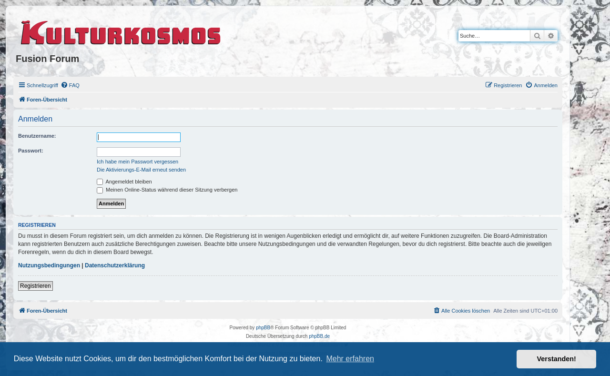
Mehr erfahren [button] (350, 359)
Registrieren (35, 286)
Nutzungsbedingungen (49, 265)
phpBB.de (319, 336)
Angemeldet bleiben (124, 181)
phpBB (263, 327)
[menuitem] (70, 85)
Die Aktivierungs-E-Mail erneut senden (141, 170)
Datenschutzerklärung (115, 265)
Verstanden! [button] (556, 359)
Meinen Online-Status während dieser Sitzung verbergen (167, 190)
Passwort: (30, 150)
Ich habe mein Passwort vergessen (137, 161)
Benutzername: (37, 136)
